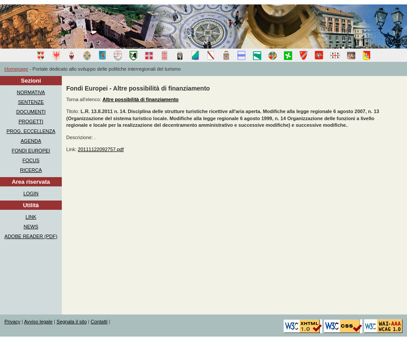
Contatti (99, 321)
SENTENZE (31, 102)
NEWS (31, 226)
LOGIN (30, 193)
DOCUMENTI (31, 111)
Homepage (16, 69)
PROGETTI (31, 121)
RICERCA (31, 170)
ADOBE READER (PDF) (30, 236)
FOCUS (31, 160)
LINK (31, 217)
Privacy (12, 321)
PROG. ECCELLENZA (31, 131)
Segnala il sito (72, 321)
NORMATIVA (31, 92)
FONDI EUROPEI (31, 150)
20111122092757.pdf (101, 149)
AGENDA (31, 141)
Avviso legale (38, 321)
